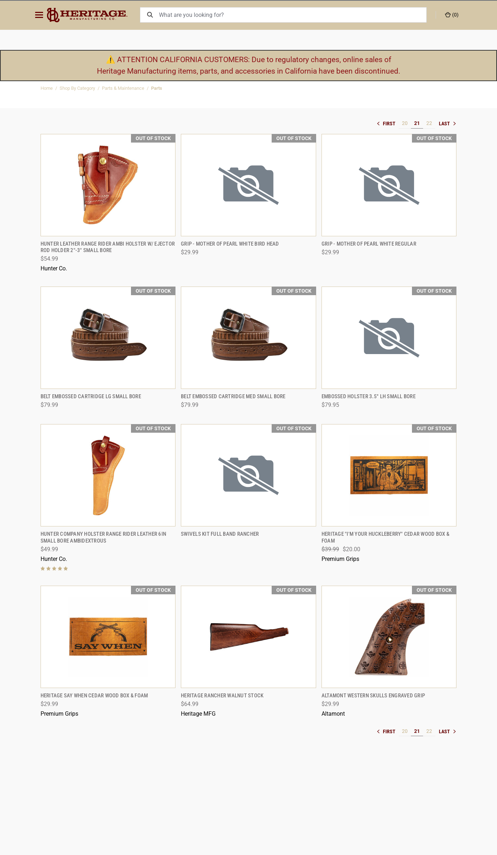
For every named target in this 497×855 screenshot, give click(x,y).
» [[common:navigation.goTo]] (448, 123)
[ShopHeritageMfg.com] (92, 15)
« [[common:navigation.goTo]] (388, 123)
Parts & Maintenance (123, 88)
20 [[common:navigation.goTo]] (405, 123)
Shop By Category (77, 88)
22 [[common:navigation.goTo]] (429, 123)
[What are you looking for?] (294, 15)
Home (47, 88)
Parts (156, 88)
